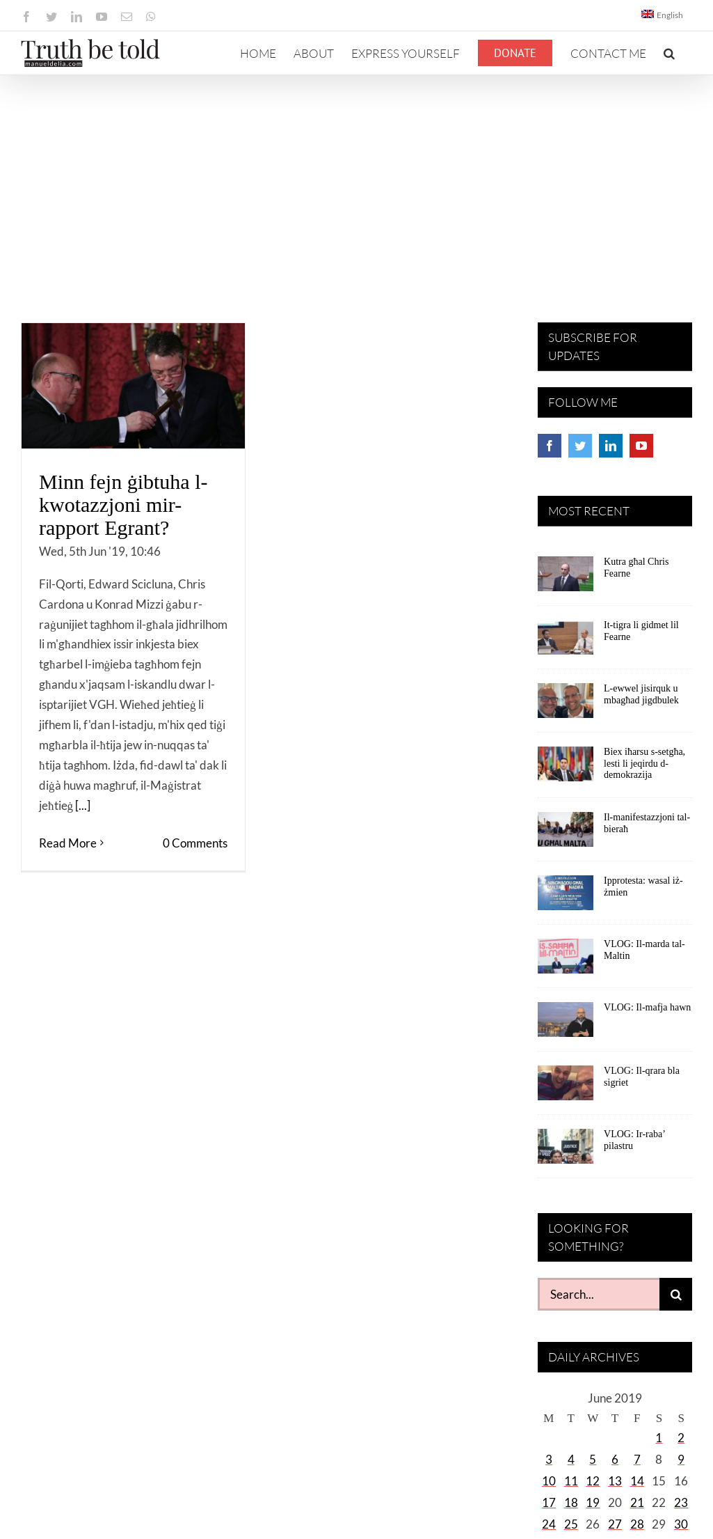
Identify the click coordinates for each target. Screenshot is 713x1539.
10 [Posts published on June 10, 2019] (549, 1481)
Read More (68, 843)
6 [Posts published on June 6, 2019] (614, 1459)
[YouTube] (641, 446)
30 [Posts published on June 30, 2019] (681, 1524)
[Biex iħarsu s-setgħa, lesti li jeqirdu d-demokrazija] (565, 769)
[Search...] (598, 1294)
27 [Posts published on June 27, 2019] (615, 1524)
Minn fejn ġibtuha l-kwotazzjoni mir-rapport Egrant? (123, 504)
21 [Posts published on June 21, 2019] (637, 1502)
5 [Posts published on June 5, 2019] (592, 1459)
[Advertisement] (356, 179)
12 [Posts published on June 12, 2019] (593, 1481)
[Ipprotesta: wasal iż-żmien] (565, 897)
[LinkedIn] (611, 446)
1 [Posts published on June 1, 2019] (658, 1437)
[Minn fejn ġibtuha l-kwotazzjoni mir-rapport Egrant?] (133, 385)
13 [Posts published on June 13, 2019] (615, 1481)
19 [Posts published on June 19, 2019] (593, 1502)
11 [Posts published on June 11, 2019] (571, 1481)
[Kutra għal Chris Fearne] (565, 578)
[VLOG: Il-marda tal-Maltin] (565, 961)
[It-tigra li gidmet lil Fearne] (565, 642)
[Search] (675, 1294)
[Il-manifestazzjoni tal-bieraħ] (565, 834)
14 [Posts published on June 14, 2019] (637, 1481)
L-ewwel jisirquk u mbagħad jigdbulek (641, 694)
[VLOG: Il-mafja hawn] (565, 1024)
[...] (82, 805)
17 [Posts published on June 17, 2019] (549, 1502)
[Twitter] (580, 446)
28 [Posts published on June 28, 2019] (637, 1524)
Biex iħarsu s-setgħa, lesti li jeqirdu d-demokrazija (644, 764)
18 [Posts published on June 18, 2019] (571, 1502)
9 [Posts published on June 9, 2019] (681, 1459)
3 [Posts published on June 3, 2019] (548, 1459)
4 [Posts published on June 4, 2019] (571, 1459)
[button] (669, 53)
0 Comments (195, 843)
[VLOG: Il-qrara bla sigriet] (565, 1087)
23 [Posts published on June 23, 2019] (681, 1502)
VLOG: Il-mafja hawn (647, 1007)
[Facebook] (549, 446)
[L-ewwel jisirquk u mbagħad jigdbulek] (565, 705)
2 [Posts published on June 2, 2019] (681, 1437)
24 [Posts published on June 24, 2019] (549, 1524)
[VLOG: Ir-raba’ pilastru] (565, 1151)
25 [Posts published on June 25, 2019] (571, 1524)
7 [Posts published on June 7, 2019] (637, 1459)
